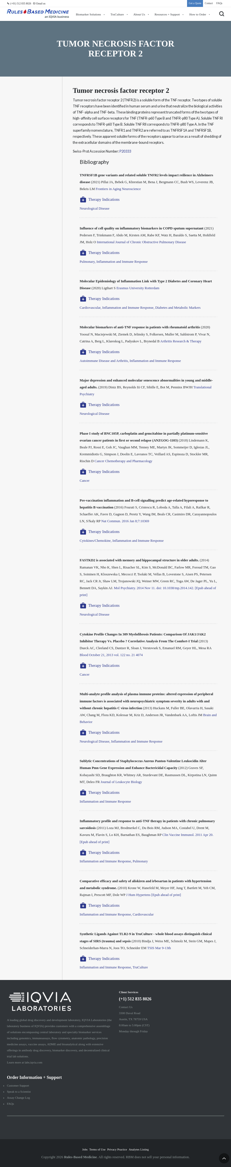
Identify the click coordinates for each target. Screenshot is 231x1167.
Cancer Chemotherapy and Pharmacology (123, 461)
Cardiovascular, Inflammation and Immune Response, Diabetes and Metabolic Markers (140, 308)
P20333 (125, 151)
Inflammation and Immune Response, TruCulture (114, 967)
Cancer (85, 481)
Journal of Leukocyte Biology (121, 782)
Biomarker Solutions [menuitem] (88, 14)
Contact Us (125, 1007)
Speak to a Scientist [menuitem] (19, 1091)
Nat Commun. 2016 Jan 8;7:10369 (125, 521)
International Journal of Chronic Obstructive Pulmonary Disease (141, 242)
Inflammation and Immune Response (105, 801)
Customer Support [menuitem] (18, 1085)
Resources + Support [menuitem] (167, 14)
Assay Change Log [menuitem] (18, 1097)
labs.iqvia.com (33, 1062)
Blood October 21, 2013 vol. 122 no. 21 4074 (111, 655)
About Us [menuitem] (139, 14)
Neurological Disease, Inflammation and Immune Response (121, 741)
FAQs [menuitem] (219, 3)
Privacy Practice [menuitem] (117, 1149)
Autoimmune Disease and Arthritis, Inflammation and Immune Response (130, 361)
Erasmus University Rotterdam (137, 288)
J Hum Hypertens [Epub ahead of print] (153, 895)
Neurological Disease (94, 208)
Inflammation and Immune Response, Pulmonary (114, 861)
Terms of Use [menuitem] (97, 1149)
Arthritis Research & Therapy (180, 341)
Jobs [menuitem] (85, 1149)
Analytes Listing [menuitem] (139, 1149)
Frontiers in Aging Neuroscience (118, 189)
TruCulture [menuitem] (117, 14)
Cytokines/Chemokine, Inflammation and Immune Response (122, 541)
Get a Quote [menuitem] (195, 3)
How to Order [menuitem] (197, 14)
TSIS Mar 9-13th (159, 948)
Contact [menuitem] (209, 3)
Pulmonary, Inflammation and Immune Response (113, 262)
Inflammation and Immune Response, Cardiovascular (117, 914)
